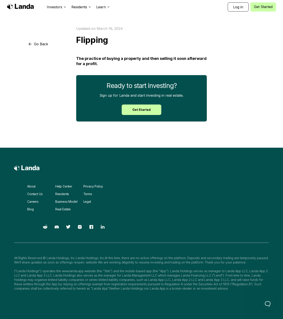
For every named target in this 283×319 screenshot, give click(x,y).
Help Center (63, 186)
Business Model (66, 201)
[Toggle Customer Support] (267, 303)
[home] (20, 7)
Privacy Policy (93, 186)
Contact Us (34, 194)
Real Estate (63, 209)
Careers (33, 201)
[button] (56, 7)
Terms (87, 194)
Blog (30, 209)
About (31, 186)
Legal (87, 201)
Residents (62, 194)
